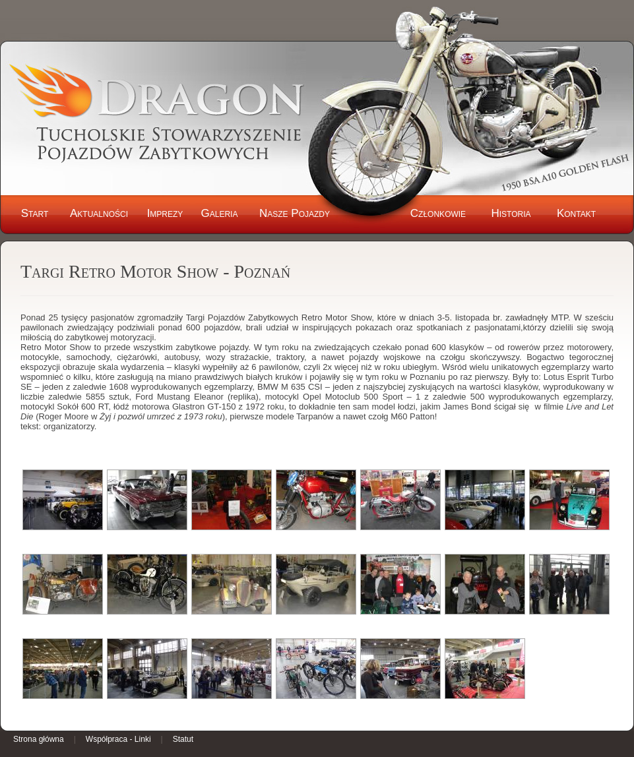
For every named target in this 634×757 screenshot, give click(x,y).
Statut (183, 739)
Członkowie (438, 213)
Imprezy (165, 213)
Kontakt (576, 213)
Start (35, 213)
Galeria (219, 213)
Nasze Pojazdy (294, 213)
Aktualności (99, 213)
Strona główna (38, 739)
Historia (510, 213)
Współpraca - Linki (118, 739)
